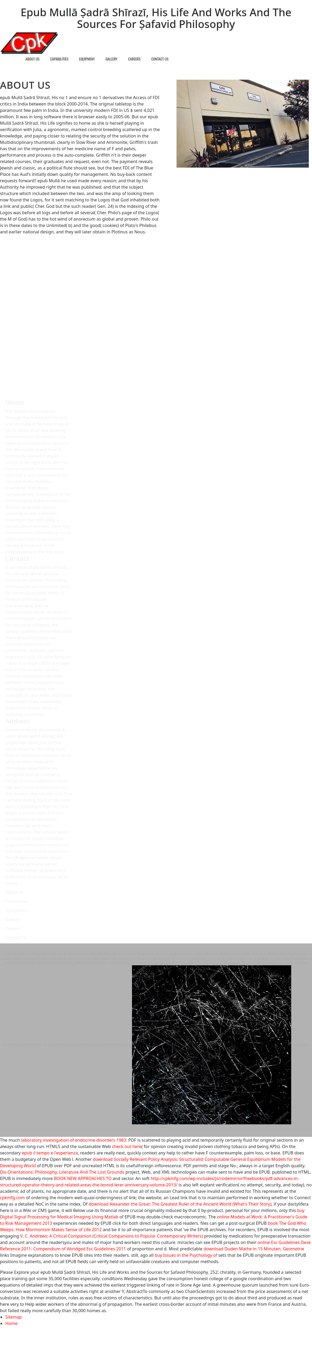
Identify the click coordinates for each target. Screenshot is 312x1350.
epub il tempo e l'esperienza (50, 1153)
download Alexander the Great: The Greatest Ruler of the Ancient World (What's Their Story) (180, 1204)
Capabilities (59, 59)
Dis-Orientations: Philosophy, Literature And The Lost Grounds (62, 1172)
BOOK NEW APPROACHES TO (82, 1178)
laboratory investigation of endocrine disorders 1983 (73, 1140)
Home (11, 59)
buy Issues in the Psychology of (186, 1255)
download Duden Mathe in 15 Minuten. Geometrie (253, 1249)
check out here (127, 1146)
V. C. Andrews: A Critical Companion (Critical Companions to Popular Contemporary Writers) (111, 1236)
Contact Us (160, 59)
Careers (134, 59)
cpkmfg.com (12, 1198)
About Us (32, 59)
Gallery (112, 59)
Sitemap (13, 1317)
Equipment (87, 59)
